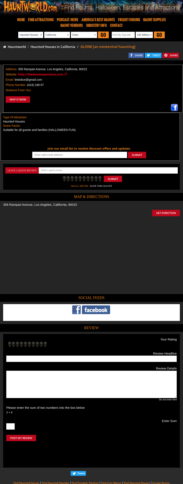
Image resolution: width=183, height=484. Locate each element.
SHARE (139, 55)
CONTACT (116, 25)
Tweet (81, 455)
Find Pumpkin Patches (85, 465)
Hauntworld (14, 47)
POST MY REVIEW (21, 438)
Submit (113, 179)
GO (103, 35)
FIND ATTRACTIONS (41, 19)
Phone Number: (16, 85)
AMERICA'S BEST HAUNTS (98, 19)
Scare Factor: (12, 125)
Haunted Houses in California (53, 47)
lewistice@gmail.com (28, 79)
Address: (11, 69)
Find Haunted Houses (26, 465)
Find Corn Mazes (111, 465)
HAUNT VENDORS (71, 25)
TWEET (156, 55)
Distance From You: (18, 90)
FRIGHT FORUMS (129, 19)
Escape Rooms (161, 465)
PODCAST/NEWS (67, 19)
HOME (21, 19)
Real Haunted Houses (137, 465)
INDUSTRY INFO (96, 25)
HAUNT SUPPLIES (154, 19)
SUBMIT (137, 155)
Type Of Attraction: (15, 117)
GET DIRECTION (166, 213)
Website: (11, 74)
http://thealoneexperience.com (42, 74)
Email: (10, 79)
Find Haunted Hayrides (55, 465)
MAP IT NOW (18, 99)
